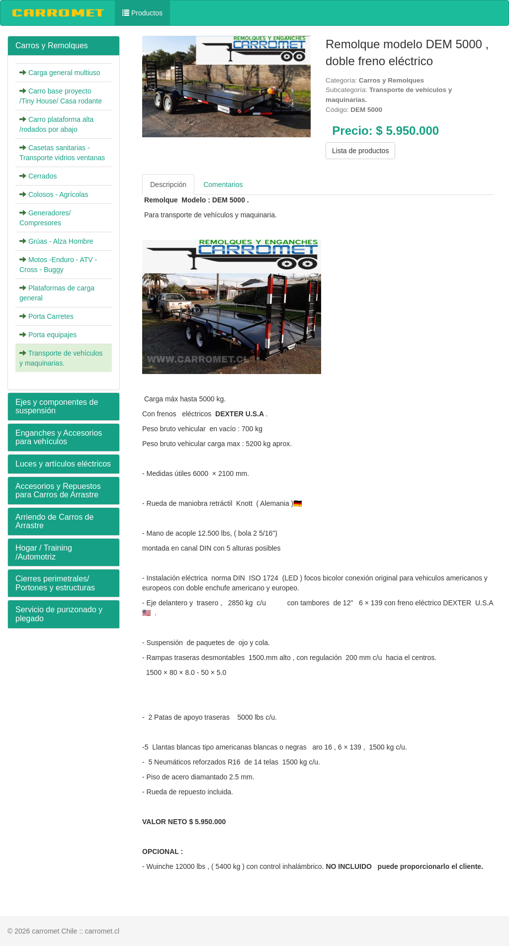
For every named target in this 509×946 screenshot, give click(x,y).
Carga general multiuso (64, 73)
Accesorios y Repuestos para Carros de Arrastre (58, 490)
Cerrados (42, 176)
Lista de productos (360, 151)
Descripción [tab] (168, 185)
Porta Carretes (51, 316)
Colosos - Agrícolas (58, 194)
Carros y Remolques (51, 45)
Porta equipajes (52, 335)
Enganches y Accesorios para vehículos (58, 437)
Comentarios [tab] (223, 185)
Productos (142, 13)
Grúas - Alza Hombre (60, 241)
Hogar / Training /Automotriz (43, 552)
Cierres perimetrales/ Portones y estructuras (55, 583)
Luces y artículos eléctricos (63, 464)
